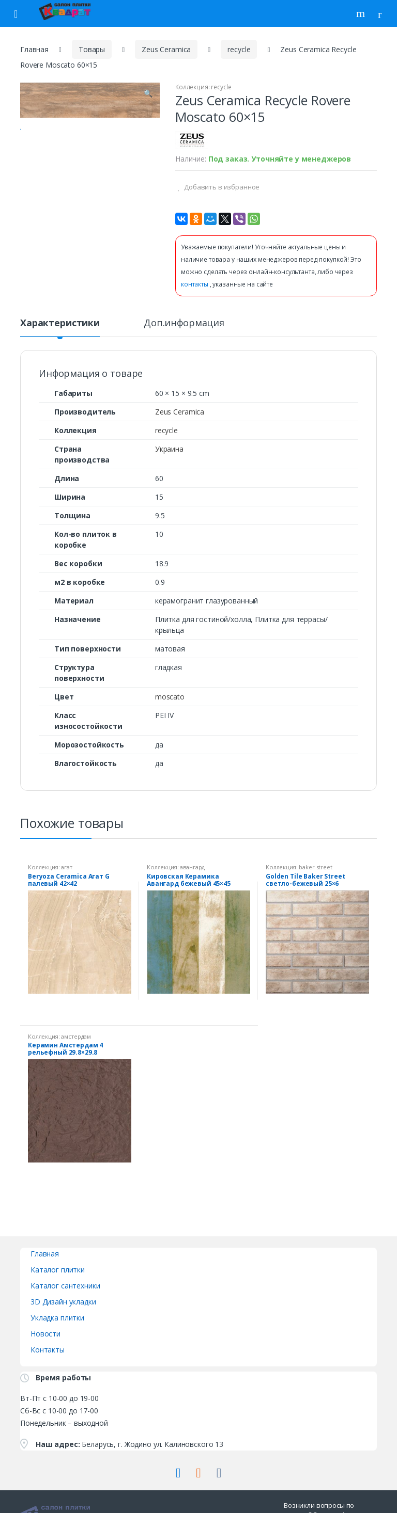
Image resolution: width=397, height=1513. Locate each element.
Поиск (362, 13)
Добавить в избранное (220, 187)
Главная (34, 49)
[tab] (60, 327)
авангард (192, 867)
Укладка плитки (57, 1318)
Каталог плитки (57, 1270)
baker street (315, 867)
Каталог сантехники (65, 1286)
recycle (238, 49)
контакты (195, 284)
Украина (169, 449)
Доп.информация (184, 323)
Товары (92, 49)
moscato (170, 697)
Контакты (47, 1350)
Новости (45, 1334)
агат (66, 867)
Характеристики (60, 323)
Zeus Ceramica (166, 49)
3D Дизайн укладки (63, 1302)
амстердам (76, 1036)
